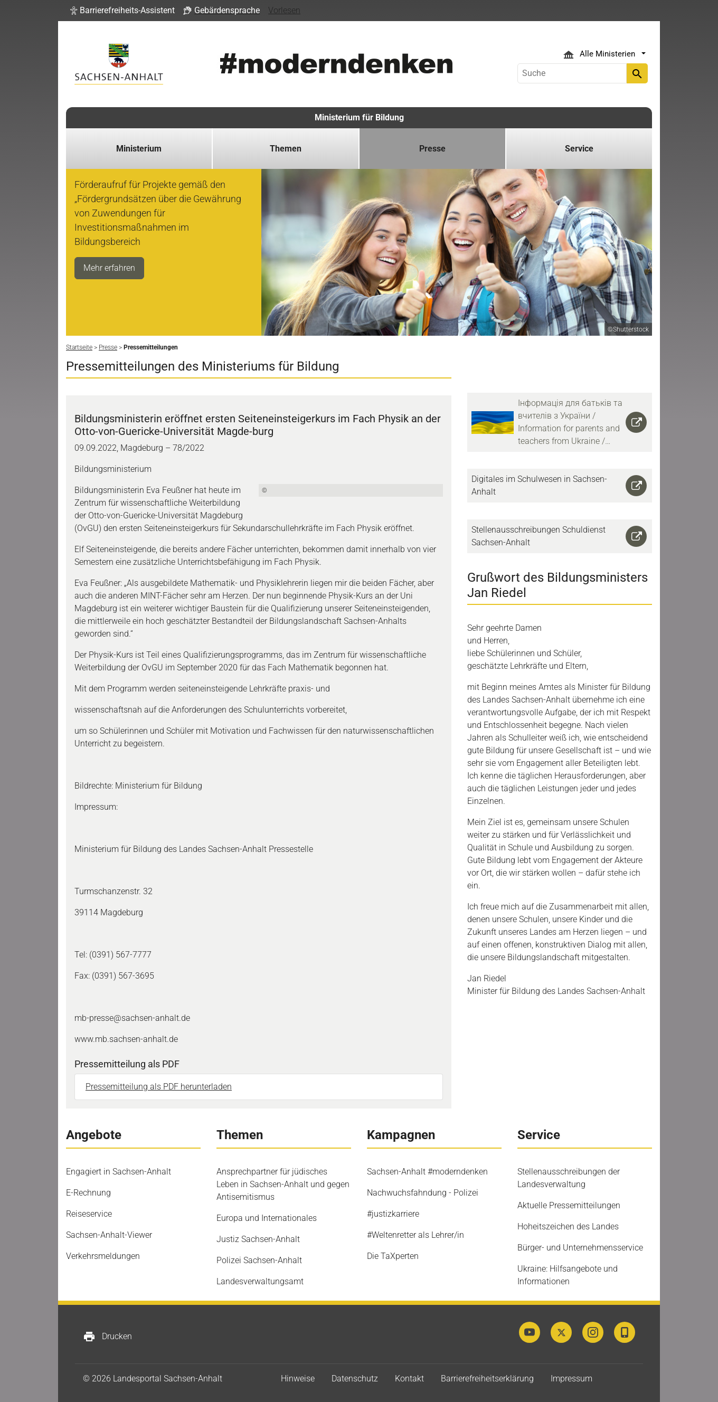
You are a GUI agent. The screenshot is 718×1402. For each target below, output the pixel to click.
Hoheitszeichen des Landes (568, 1226)
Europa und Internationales (266, 1218)
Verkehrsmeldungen (103, 1256)
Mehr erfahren (109, 268)
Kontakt (409, 1378)
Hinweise (298, 1378)
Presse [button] (432, 149)
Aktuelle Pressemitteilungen (568, 1205)
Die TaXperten (393, 1256)
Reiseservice (89, 1214)
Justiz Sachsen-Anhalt (258, 1239)
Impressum (571, 1378)
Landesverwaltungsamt (260, 1281)
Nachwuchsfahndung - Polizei (422, 1193)
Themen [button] (285, 149)
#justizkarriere (393, 1214)
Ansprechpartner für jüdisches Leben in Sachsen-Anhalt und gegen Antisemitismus (282, 1184)
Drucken (107, 1336)
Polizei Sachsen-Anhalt (259, 1260)
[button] (122, 10)
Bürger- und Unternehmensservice (580, 1248)
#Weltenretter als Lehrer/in (415, 1235)
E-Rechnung (88, 1193)
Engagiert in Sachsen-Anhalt (118, 1172)
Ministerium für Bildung (359, 117)
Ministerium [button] (139, 149)
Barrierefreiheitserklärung (487, 1378)
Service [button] (579, 149)
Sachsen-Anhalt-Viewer (109, 1235)
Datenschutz (355, 1378)
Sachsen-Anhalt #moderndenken (427, 1172)
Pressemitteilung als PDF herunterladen (159, 1087)
